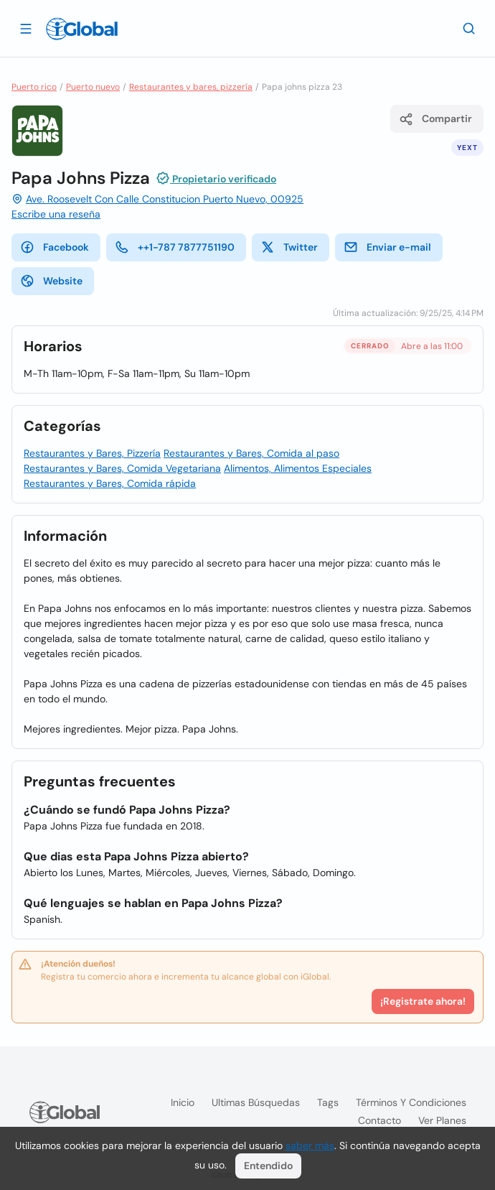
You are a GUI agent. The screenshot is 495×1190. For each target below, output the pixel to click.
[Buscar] (469, 28)
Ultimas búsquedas (256, 1102)
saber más (310, 1145)
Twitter (289, 247)
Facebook (54, 247)
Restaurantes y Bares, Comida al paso (251, 453)
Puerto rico (34, 87)
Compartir (435, 119)
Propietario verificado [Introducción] (216, 178)
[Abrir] (25, 28)
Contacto (379, 1120)
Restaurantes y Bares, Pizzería (92, 453)
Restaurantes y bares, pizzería (191, 87)
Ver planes (442, 1120)
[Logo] (82, 28)
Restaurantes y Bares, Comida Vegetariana (122, 468)
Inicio (182, 1102)
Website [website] (51, 281)
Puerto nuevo (93, 87)
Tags (328, 1102)
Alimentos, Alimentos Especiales (298, 468)
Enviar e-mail (387, 247)
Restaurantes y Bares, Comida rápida (110, 483)
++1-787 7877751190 (175, 247)
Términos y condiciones (411, 1102)
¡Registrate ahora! (423, 1001)
